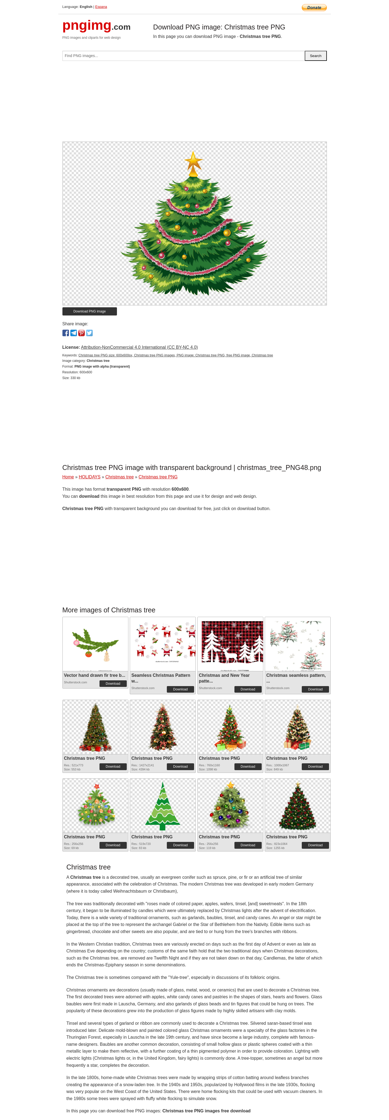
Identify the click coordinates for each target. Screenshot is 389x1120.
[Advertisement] (194, 103)
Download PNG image (89, 311)
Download (113, 684)
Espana (101, 7)
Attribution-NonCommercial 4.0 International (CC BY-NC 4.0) (139, 347)
